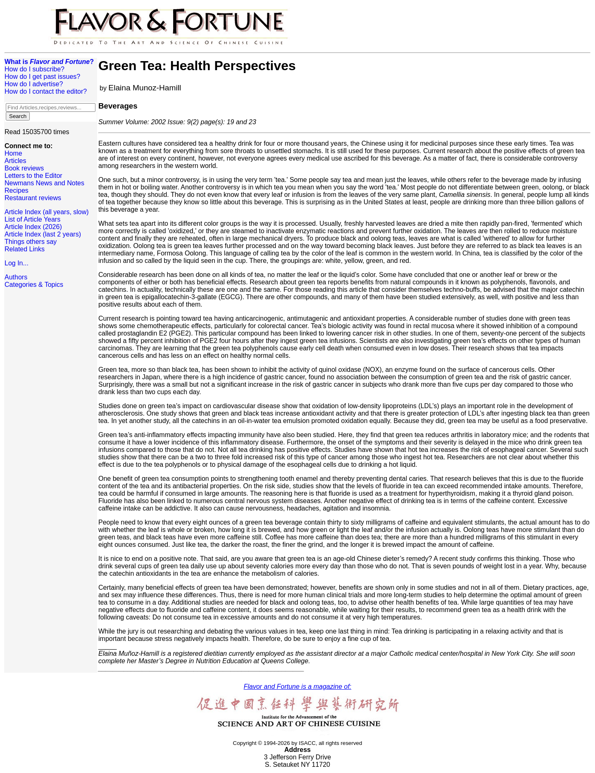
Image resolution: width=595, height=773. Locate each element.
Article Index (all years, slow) (47, 211)
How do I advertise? (34, 83)
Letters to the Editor (33, 175)
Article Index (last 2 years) (43, 234)
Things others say (31, 241)
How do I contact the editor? (46, 91)
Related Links (25, 249)
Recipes (17, 190)
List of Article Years (32, 219)
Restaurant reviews (33, 197)
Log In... (17, 263)
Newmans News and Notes (44, 183)
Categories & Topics (34, 284)
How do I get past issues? (42, 76)
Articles (15, 160)
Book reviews (24, 168)
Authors (16, 277)
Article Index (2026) (33, 226)
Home (13, 153)
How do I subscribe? (34, 69)
